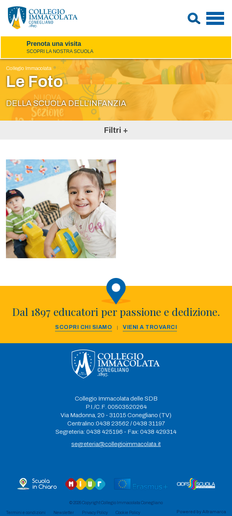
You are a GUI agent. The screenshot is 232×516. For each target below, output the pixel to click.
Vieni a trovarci (150, 327)
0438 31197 (149, 423)
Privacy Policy (95, 512)
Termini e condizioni (26, 512)
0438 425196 (104, 432)
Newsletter (63, 512)
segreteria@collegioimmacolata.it (116, 444)
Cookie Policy (128, 512)
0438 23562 (112, 423)
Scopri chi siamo (83, 327)
